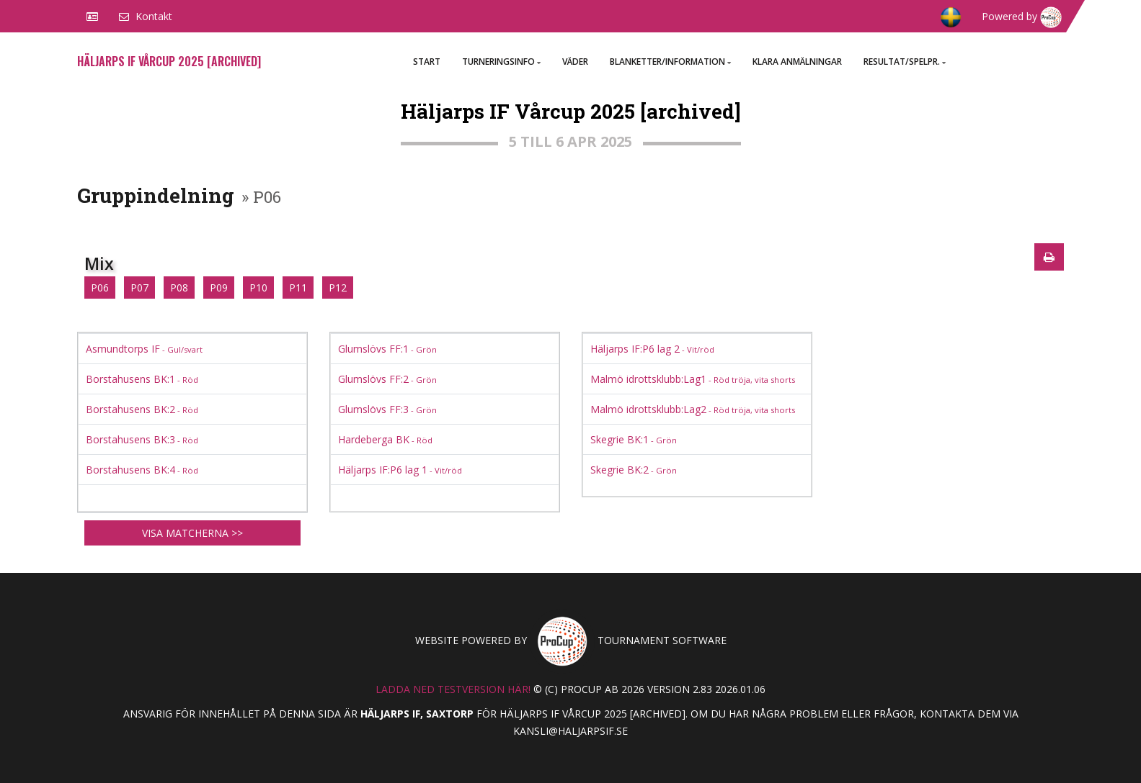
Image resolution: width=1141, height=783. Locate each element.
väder (575, 61)
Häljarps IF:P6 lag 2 (652, 349)
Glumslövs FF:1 (387, 349)
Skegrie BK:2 (633, 469)
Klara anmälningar (797, 61)
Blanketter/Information (670, 61)
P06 (100, 287)
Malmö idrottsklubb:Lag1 (692, 379)
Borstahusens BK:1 (142, 379)
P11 (298, 287)
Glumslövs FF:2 (387, 379)
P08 (179, 287)
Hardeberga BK (385, 439)
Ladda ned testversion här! (453, 689)
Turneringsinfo (501, 61)
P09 (219, 287)
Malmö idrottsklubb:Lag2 (692, 409)
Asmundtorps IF (144, 349)
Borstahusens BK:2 (142, 409)
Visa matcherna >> (192, 533)
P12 (338, 287)
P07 (139, 287)
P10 (258, 287)
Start (426, 61)
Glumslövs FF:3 (387, 409)
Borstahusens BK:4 (142, 469)
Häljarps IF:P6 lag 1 (400, 469)
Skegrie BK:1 (633, 439)
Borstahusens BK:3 (142, 439)
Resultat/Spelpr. (904, 61)
